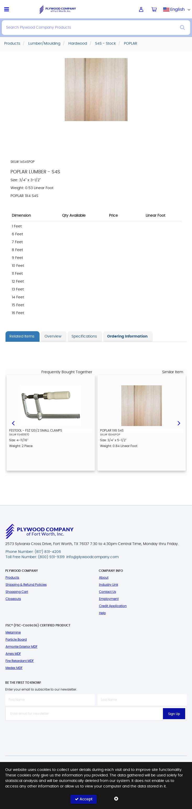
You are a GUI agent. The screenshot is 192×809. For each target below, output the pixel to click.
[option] (50, 423)
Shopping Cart (17, 591)
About (103, 577)
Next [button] (179, 423)
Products (12, 577)
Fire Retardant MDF (20, 660)
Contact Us (107, 591)
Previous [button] (13, 423)
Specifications (84, 336)
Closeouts (13, 598)
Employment (109, 598)
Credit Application (113, 606)
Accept (83, 799)
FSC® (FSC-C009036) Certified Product (38, 625)
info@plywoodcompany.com (92, 557)
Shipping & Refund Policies (26, 584)
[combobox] (177, 9)
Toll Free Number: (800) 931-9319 (35, 557)
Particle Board (16, 639)
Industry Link (108, 584)
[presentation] (96, 732)
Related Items (21, 336)
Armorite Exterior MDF (21, 646)
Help (102, 613)
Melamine (13, 632)
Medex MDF (14, 668)
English (177, 9)
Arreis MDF (13, 653)
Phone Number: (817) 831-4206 (33, 552)
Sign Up (174, 713)
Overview (53, 336)
